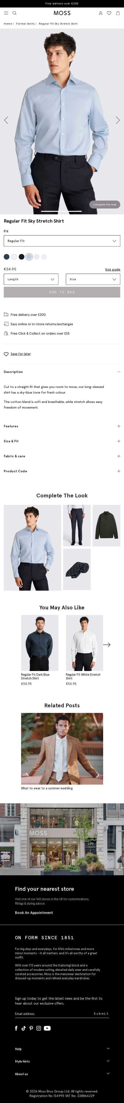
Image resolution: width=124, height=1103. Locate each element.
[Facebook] (16, 1027)
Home (8, 23)
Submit (101, 1014)
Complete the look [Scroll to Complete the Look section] (104, 204)
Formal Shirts (25, 23)
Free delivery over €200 (62, 3)
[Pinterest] (31, 1027)
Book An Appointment (34, 912)
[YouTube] (47, 1027)
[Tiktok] (23, 1027)
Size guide (112, 269)
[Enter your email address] (54, 1014)
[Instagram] (38, 1027)
